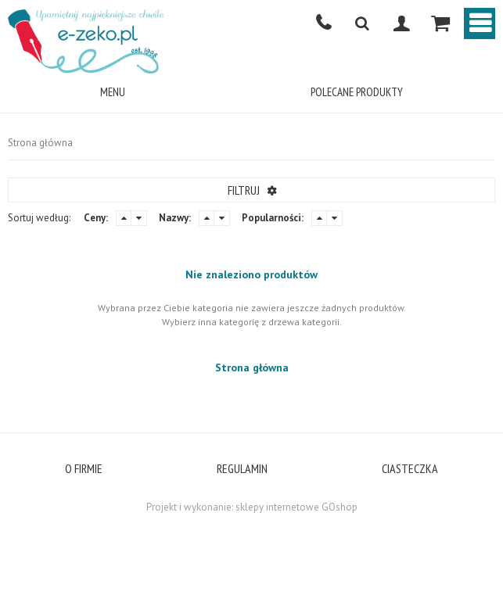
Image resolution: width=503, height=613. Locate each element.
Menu (112, 91)
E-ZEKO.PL (86, 41)
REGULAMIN (242, 468)
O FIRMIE (83, 468)
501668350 (323, 23)
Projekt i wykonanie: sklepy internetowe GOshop (251, 507)
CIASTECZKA (410, 468)
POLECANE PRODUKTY (357, 91)
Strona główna (40, 142)
